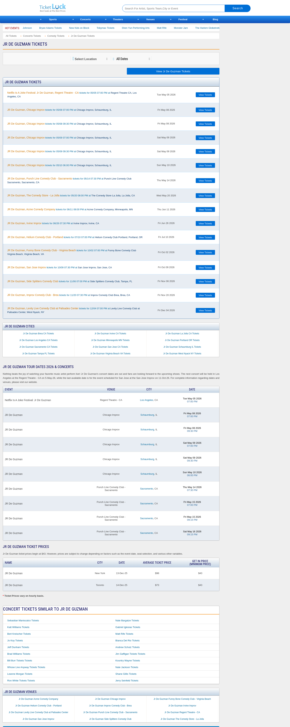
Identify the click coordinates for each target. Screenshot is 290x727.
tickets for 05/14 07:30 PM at (69, 180)
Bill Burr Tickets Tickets (19, 660)
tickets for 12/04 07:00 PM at (73, 310)
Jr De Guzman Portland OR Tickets (182, 340)
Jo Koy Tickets (15, 640)
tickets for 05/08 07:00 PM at (59, 109)
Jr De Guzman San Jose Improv (38, 719)
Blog (215, 19)
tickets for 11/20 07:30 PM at (68, 295)
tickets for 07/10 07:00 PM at (74, 237)
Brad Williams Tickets (18, 653)
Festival (183, 19)
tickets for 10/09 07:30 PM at (59, 267)
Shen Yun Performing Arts (145, 28)
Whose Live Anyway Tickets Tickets (26, 667)
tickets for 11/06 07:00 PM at (69, 281)
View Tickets (205, 94)
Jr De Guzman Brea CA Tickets (38, 333)
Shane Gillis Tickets (125, 673)
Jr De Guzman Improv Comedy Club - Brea (110, 705)
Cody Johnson (34, 28)
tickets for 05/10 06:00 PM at (59, 165)
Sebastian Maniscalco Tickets (23, 620)
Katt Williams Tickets (18, 627)
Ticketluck (76, 8)
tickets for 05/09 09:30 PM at (59, 151)
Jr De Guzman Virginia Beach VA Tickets (110, 353)
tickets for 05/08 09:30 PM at (59, 123)
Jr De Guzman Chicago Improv (110, 699)
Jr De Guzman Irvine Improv (182, 705)
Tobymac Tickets (115, 28)
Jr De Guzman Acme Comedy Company (38, 699)
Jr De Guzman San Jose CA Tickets (110, 347)
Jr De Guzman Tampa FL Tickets (38, 353)
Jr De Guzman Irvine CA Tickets (110, 333)
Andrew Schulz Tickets (127, 647)
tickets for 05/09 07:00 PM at (59, 137)
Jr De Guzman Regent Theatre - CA (182, 712)
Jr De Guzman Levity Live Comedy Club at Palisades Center (38, 712)
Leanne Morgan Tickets (19, 673)
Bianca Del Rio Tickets (127, 640)
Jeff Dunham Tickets (18, 647)
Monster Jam (191, 28)
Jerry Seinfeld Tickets (126, 680)
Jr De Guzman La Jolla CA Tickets (182, 333)
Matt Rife (171, 28)
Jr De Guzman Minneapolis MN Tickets (110, 340)
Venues (150, 19)
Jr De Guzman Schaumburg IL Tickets (182, 347)
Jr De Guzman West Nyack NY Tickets (182, 353)
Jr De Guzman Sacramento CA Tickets (38, 347)
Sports (53, 19)
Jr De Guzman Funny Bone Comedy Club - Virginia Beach (182, 699)
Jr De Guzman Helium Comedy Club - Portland (38, 705)
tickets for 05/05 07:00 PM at (71, 94)
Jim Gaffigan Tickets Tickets (130, 653)
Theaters (118, 19)
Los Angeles (146, 400)
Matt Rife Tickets (124, 633)
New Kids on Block (89, 28)
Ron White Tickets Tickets (21, 680)
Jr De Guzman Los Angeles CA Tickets (38, 340)
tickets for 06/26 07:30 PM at (53, 223)
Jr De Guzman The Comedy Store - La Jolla (182, 719)
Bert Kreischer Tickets (19, 633)
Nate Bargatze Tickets (127, 620)
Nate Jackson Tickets (126, 667)
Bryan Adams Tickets (60, 28)
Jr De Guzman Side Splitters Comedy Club (110, 719)
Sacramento (146, 488)
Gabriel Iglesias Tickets (127, 627)
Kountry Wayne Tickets (127, 660)
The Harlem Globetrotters (218, 28)
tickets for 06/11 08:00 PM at (70, 209)
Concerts (85, 19)
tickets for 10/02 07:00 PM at (71, 252)
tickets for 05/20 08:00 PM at (71, 195)
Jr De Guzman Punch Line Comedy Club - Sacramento (110, 712)
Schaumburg (147, 414)
